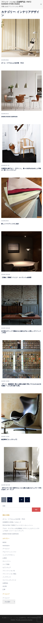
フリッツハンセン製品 (9, 574)
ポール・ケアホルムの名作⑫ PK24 (12, 63)
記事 (4, 589)
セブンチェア (7, 567)
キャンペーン (7, 561)
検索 (4, 506)
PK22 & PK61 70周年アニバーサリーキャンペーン (18, 525)
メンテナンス (7, 577)
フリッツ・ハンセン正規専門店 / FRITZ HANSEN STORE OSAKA (16, 3)
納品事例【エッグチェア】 (9, 439)
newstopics (6, 545)
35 (21, 500)
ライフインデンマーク (9, 580)
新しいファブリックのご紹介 (10, 224)
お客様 (5, 558)
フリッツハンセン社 (9, 570)
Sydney (30, 620)
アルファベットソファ (9, 552)
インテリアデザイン (9, 555)
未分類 (5, 586)
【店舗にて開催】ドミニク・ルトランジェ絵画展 (16, 277)
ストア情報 (6, 564)
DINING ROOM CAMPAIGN (9, 116)
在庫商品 (5, 583)
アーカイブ (6, 549)
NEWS (4, 542)
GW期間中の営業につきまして (12, 522)
